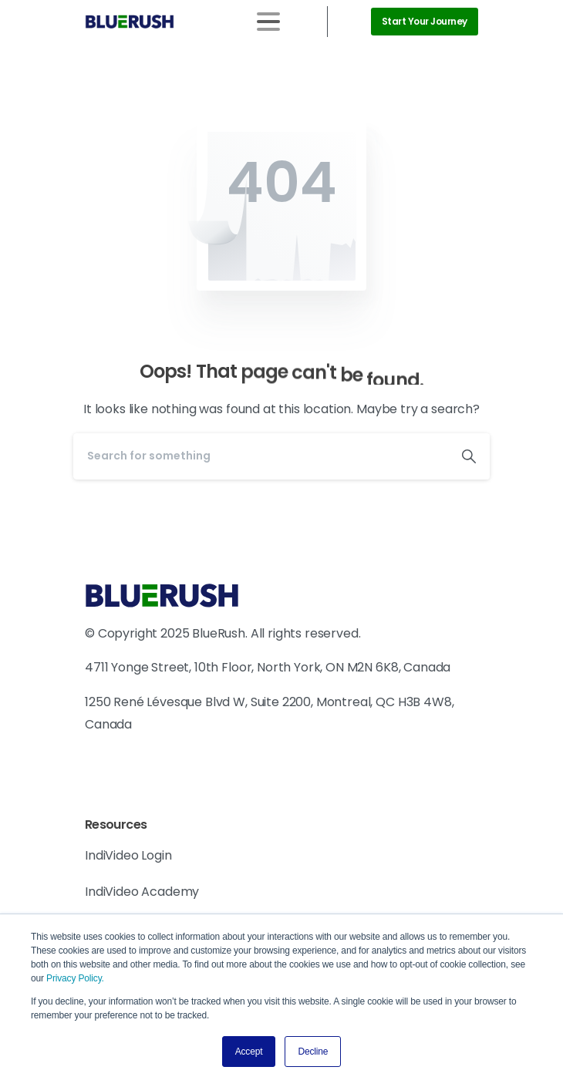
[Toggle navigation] (268, 21)
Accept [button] (249, 1051)
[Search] (260, 456)
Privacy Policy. (75, 978)
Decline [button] (313, 1051)
